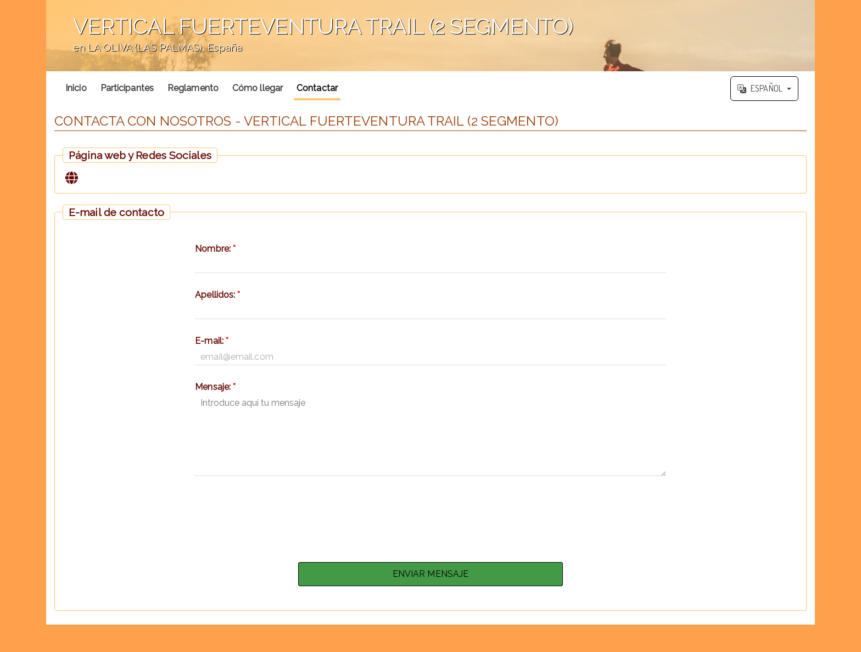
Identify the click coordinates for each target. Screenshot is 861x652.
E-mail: (211, 341)
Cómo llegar (257, 88)
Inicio (76, 88)
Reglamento (193, 88)
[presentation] (430, 516)
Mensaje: (215, 387)
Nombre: (215, 248)
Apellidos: (217, 295)
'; (430, 35)
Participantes (127, 88)
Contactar (317, 88)
